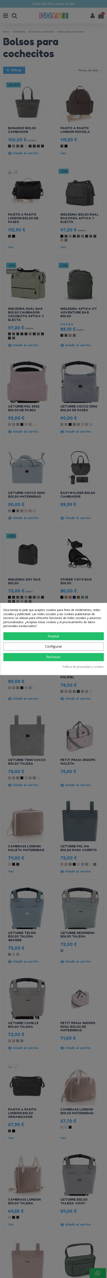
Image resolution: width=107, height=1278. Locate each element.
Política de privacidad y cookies (83, 667)
